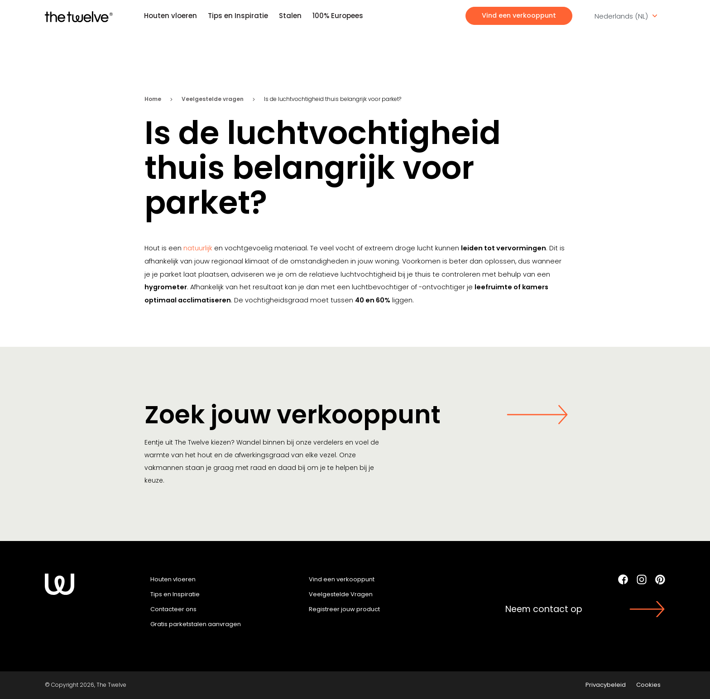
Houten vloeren (170, 15)
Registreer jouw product (344, 609)
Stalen (290, 15)
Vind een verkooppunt (519, 15)
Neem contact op (543, 609)
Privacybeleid (605, 684)
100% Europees (337, 15)
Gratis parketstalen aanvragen (195, 624)
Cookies (648, 684)
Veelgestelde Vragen (341, 594)
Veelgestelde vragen (213, 99)
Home (152, 99)
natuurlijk (197, 248)
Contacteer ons (173, 609)
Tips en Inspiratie (238, 15)
